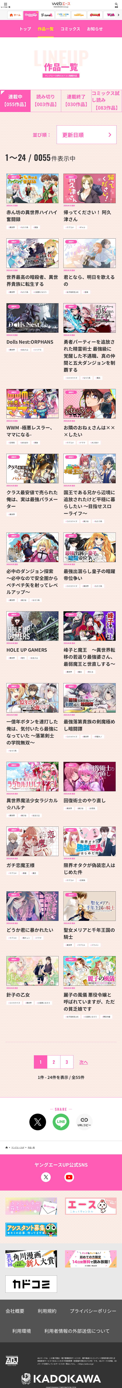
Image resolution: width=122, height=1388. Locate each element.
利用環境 (21, 1330)
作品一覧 (46, 29)
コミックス (70, 29)
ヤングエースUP (17, 1147)
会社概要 (15, 1310)
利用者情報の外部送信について (77, 1330)
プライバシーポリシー (93, 1310)
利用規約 (47, 1310)
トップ (25, 29)
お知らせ (95, 29)
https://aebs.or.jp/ (86, 1363)
